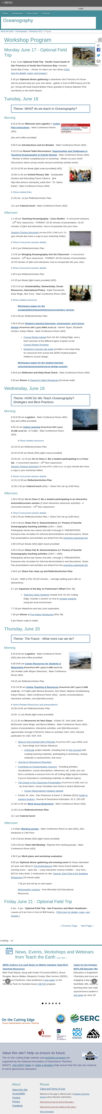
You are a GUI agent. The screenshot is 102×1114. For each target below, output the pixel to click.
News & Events (32, 13)
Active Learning (31, 427)
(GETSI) (42, 984)
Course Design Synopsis (36, 344)
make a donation (44, 1065)
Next (94, 981)
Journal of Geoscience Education (35, 762)
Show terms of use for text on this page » (57, 1102)
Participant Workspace (71, 128)
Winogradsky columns (29, 889)
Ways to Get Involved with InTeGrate (36, 742)
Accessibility (18, 1093)
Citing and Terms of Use (52, 1088)
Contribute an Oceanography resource (37, 766)
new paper (49, 980)
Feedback (17, 1105)
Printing (16, 1097)
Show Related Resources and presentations (34, 704)
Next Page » (87, 926)
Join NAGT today (21, 1065)
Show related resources (24, 300)
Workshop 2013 (35, 31)
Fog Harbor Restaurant (42, 614)
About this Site (20, 1089)
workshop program (55, 1057)
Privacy (16, 1101)
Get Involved (75, 750)
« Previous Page (68, 926)
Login (80, 8)
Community (46, 13)
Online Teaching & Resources (42, 687)
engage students (68, 598)
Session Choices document (25, 232)
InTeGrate (29, 750)
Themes (5, 13)
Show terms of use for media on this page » (58, 1107)
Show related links (21, 192)
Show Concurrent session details (28, 242)
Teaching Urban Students (36, 594)
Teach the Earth (7, 31)
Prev (7, 981)
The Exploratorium (43, 866)
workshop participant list (75, 538)
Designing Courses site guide (38, 349)
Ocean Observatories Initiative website (43, 791)
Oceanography (21, 31)
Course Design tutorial (35, 337)
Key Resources (17, 13)
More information (47, 1112)
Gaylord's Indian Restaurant (44, 380)
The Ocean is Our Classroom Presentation (39, 782)
